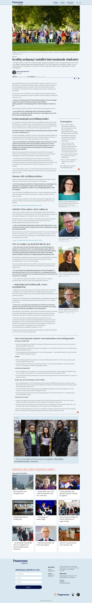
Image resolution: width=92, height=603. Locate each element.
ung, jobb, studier (45, 469)
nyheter (34, 469)
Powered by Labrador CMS (46, 601)
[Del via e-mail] (79, 78)
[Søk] (77, 3)
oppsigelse (72, 577)
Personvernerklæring (65, 583)
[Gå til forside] (17, 2)
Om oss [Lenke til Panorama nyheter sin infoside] (50, 569)
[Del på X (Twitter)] (77, 78)
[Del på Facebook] (75, 78)
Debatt (62, 2)
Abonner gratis (63, 576)
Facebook (62, 580)
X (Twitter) (62, 582)
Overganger (70, 2)
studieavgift (56, 469)
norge (27, 469)
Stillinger (56, 2)
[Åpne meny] (80, 3)
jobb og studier (18, 469)
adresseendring (63, 577)
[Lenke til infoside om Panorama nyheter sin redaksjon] (51, 572)
